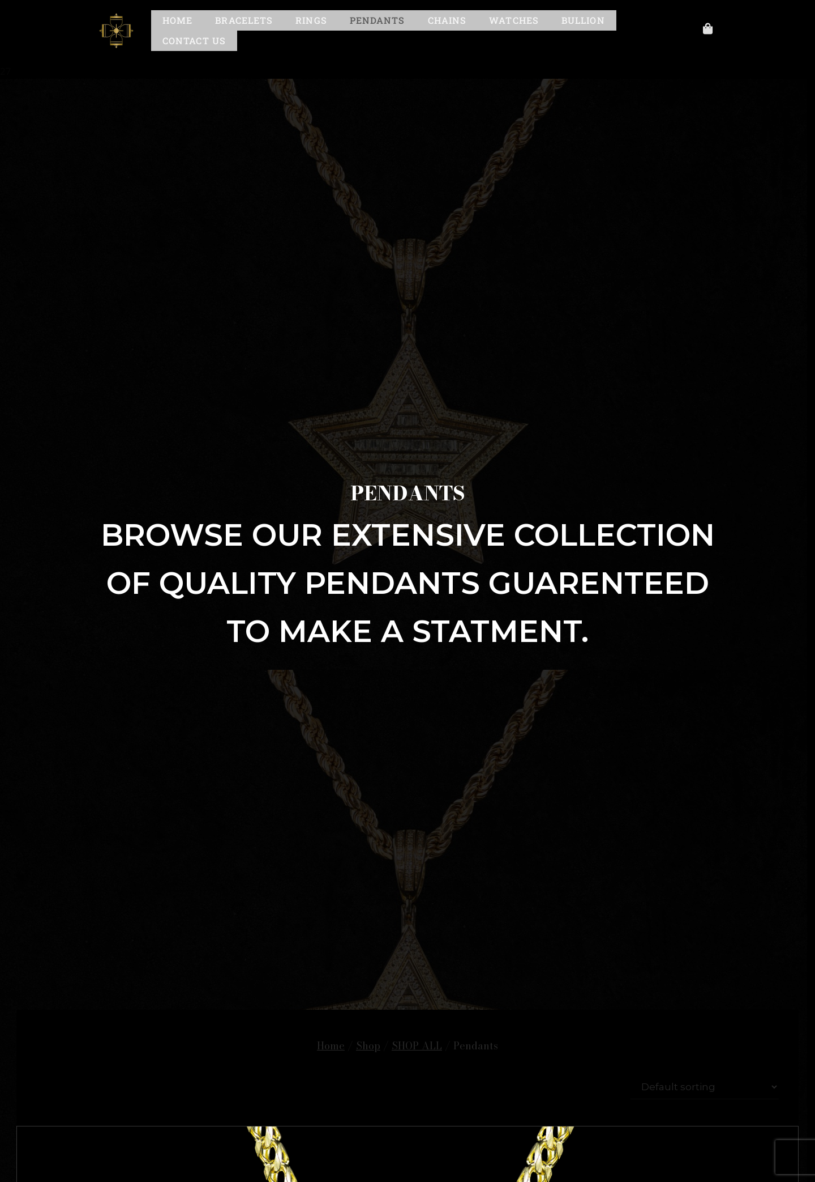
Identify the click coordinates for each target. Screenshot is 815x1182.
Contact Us (194, 40)
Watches (514, 20)
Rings (311, 20)
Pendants (377, 20)
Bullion (583, 20)
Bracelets (244, 20)
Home (177, 20)
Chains (447, 20)
